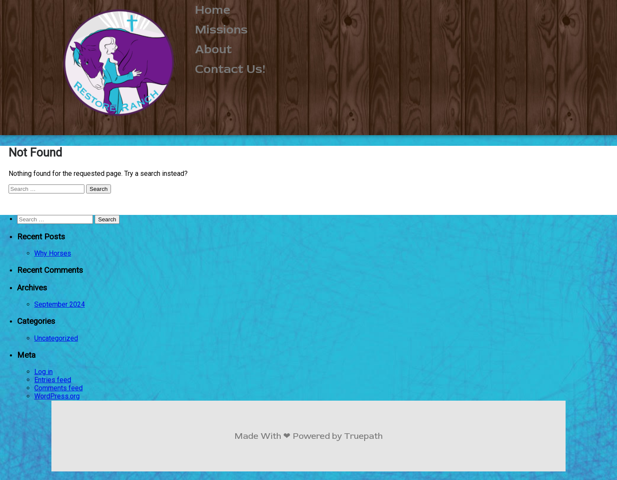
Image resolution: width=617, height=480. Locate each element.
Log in (43, 372)
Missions (221, 29)
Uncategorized (56, 338)
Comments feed (58, 388)
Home (213, 10)
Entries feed (52, 380)
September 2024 (59, 304)
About (213, 49)
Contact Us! (230, 69)
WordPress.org (57, 396)
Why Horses (52, 253)
